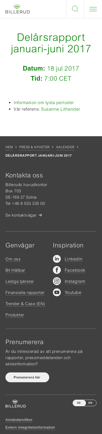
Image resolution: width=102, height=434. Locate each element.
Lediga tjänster (19, 281)
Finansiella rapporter (25, 292)
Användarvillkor (19, 420)
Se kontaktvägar (21, 215)
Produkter (14, 314)
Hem (9, 147)
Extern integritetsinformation (30, 427)
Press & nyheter (34, 147)
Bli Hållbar (15, 270)
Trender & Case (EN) (25, 303)
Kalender (65, 147)
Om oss (13, 259)
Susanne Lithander (60, 109)
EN (90, 402)
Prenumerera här (27, 377)
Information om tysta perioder (44, 102)
